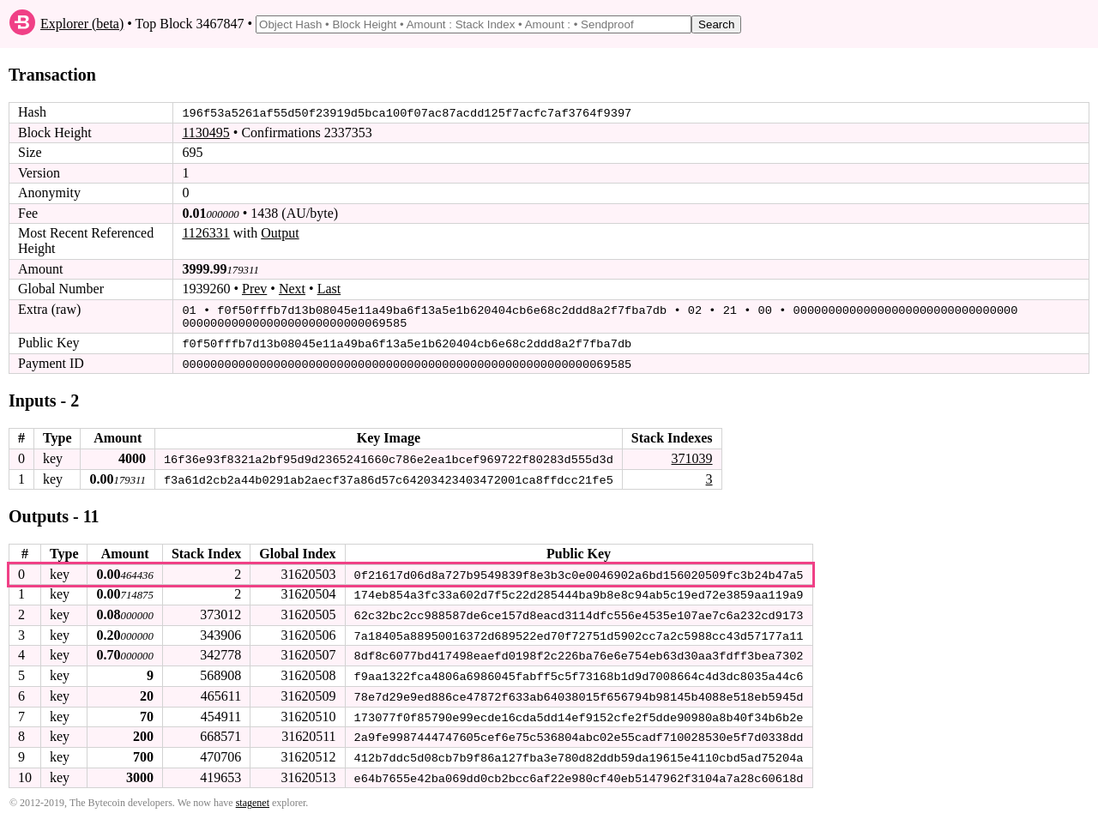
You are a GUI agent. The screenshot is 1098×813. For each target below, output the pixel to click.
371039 (691, 456)
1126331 (205, 233)
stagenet (252, 797)
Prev (254, 288)
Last (329, 288)
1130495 (205, 132)
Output (280, 233)
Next (292, 288)
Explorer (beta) (82, 23)
